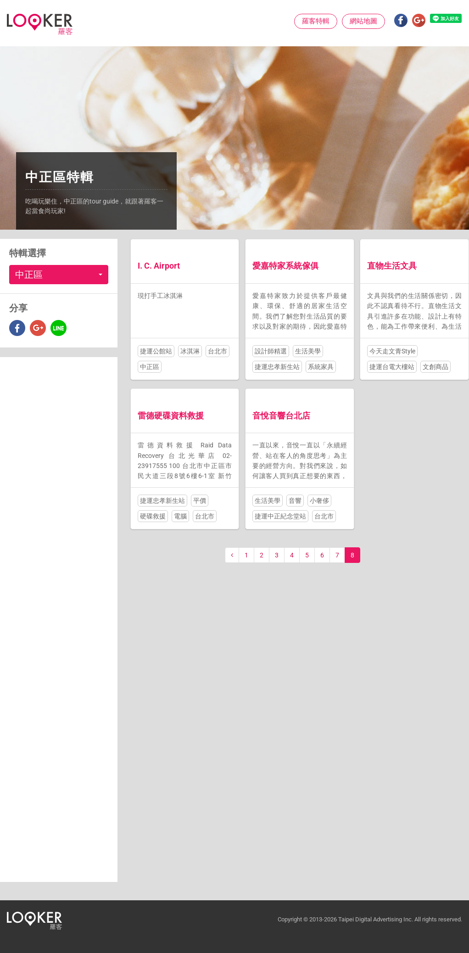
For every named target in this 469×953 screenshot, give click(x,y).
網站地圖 (363, 21)
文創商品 (435, 366)
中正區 (149, 366)
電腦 (180, 516)
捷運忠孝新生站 (277, 366)
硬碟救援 (153, 516)
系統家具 (321, 366)
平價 (199, 500)
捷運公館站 (156, 351)
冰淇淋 (190, 351)
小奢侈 (319, 500)
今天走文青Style (392, 351)
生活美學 (308, 351)
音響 (295, 500)
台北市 (217, 351)
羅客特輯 (315, 21)
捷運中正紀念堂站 (280, 516)
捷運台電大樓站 (391, 366)
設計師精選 (271, 351)
